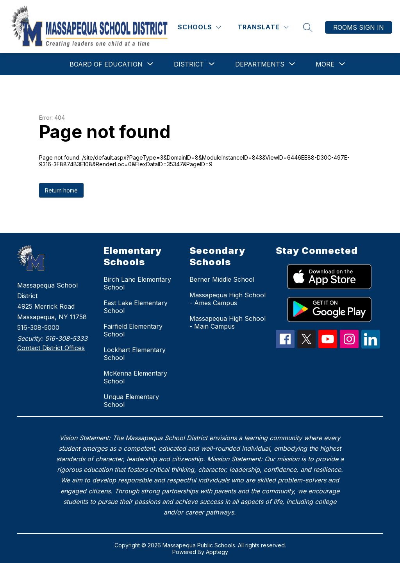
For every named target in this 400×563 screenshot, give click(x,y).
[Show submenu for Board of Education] (106, 64)
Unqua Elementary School (131, 400)
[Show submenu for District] (189, 64)
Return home (61, 190)
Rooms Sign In (358, 27)
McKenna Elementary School (135, 377)
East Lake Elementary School (136, 307)
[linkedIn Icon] (370, 346)
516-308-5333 (66, 338)
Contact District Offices (51, 348)
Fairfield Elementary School (133, 330)
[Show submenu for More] (325, 64)
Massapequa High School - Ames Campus (227, 299)
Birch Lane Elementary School (137, 283)
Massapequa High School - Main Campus (227, 322)
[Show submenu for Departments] (259, 64)
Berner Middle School (221, 279)
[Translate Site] (263, 27)
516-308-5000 (38, 327)
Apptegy (217, 552)
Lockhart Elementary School (135, 354)
